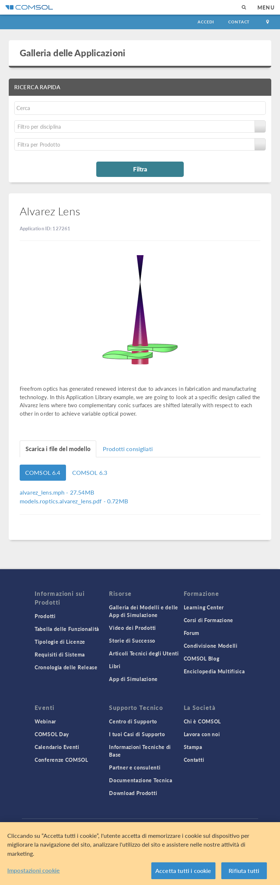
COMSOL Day (52, 734)
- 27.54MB (57, 492)
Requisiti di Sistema (60, 654)
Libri (115, 666)
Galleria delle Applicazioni (72, 53)
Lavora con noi (202, 734)
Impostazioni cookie (33, 870)
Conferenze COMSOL (61, 759)
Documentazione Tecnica (140, 780)
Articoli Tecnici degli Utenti (144, 653)
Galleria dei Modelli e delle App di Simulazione (143, 611)
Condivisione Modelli (211, 645)
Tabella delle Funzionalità (67, 628)
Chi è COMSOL (202, 721)
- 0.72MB (74, 501)
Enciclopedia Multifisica (214, 671)
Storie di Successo (132, 640)
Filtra (140, 168)
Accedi (206, 21)
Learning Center (204, 607)
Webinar (45, 721)
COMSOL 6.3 (90, 472)
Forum (192, 632)
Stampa (193, 746)
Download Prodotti (133, 793)
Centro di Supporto (133, 721)
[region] (140, 853)
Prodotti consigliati (128, 449)
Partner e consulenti (134, 767)
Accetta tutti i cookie (183, 870)
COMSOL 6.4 (43, 472)
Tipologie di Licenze (60, 641)
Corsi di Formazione (208, 620)
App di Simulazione (133, 678)
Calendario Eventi (57, 746)
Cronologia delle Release (66, 667)
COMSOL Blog (201, 658)
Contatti (194, 759)
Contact (239, 21)
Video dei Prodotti (132, 627)
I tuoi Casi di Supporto (137, 734)
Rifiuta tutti (244, 870)
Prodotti (45, 616)
